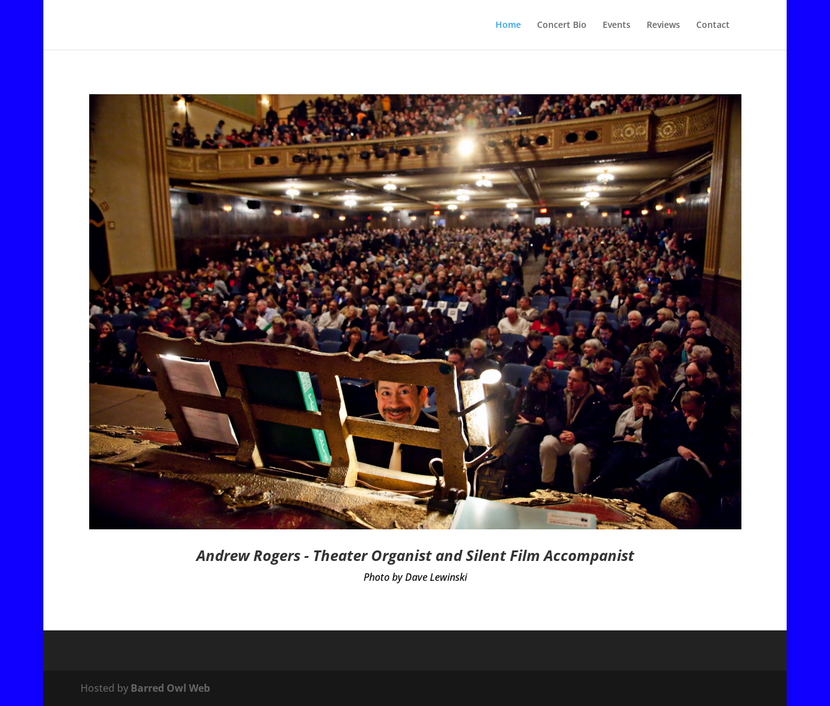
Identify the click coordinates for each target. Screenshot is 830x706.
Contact (713, 25)
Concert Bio (562, 25)
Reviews (663, 25)
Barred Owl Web (170, 688)
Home (508, 25)
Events (617, 25)
